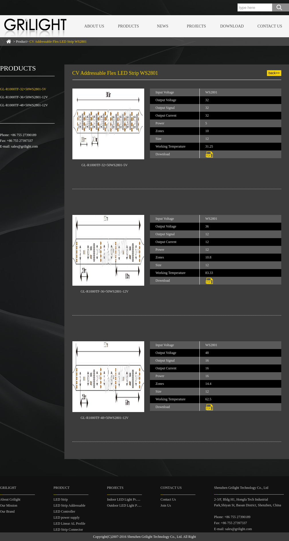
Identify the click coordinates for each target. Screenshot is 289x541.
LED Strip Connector (68, 530)
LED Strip (61, 499)
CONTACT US (270, 26)
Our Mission (8, 505)
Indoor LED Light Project (124, 499)
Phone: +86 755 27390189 (232, 517)
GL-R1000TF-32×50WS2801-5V (23, 89)
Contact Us (168, 499)
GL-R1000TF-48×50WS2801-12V (24, 105)
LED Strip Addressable (69, 505)
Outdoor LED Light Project (126, 505)
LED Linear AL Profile (69, 524)
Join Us (166, 505)
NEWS (163, 26)
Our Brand (7, 511)
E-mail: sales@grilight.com (233, 529)
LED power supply (67, 517)
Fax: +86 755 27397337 (230, 523)
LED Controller (64, 511)
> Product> (50, 42)
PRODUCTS (128, 26)
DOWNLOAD (232, 26)
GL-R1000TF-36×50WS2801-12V (24, 97)
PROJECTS (196, 26)
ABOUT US (94, 26)
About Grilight (10, 499)
